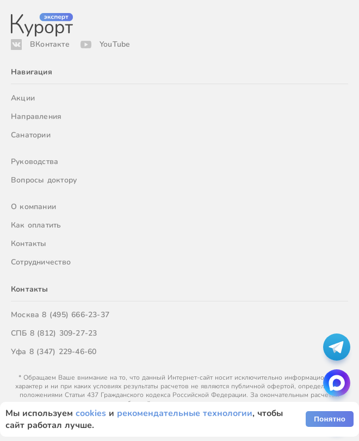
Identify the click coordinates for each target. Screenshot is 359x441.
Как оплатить (36, 225)
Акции (23, 98)
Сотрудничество (41, 262)
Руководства (34, 161)
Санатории (31, 135)
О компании (33, 206)
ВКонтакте (50, 44)
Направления (36, 116)
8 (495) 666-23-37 (75, 315)
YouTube (115, 44)
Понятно (329, 419)
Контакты (29, 243)
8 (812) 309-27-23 (63, 333)
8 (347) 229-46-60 (63, 351)
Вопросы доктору (44, 180)
